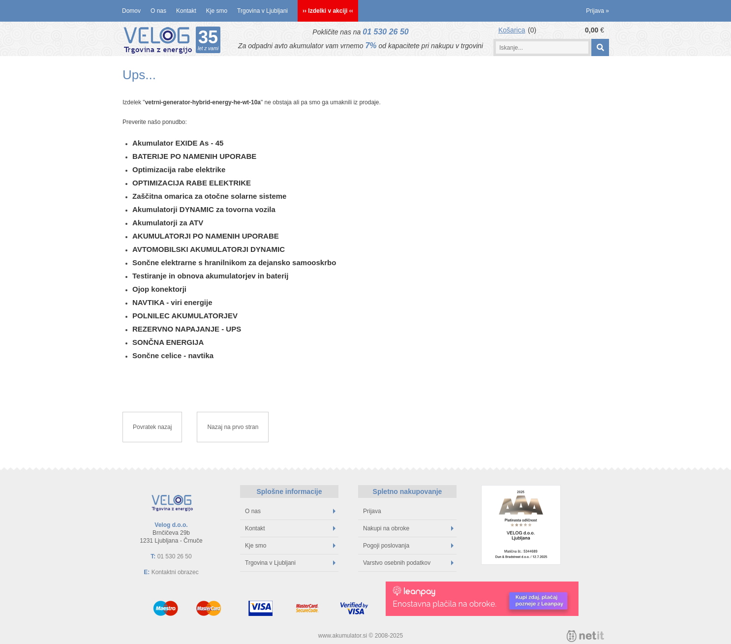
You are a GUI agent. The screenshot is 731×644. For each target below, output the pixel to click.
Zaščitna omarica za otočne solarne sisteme (209, 196)
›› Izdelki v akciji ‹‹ (328, 10)
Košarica (511, 30)
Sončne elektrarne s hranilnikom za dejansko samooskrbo (234, 262)
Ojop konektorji (159, 289)
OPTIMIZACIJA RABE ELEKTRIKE (191, 183)
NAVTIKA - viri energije (172, 302)
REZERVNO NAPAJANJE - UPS (186, 329)
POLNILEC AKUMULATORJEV (185, 315)
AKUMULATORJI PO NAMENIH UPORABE (205, 236)
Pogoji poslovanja (408, 545)
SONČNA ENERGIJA (168, 342)
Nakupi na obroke (408, 528)
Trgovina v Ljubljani (262, 10)
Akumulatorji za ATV (167, 222)
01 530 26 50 (385, 32)
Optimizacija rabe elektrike (178, 169)
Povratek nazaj (152, 427)
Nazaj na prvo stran (232, 427)
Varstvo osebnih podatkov (408, 562)
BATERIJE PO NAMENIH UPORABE (194, 156)
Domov (131, 10)
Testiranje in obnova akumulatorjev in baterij (210, 276)
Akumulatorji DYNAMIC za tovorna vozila (203, 209)
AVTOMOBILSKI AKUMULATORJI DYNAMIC (208, 249)
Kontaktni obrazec (175, 572)
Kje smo (216, 10)
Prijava (597, 11)
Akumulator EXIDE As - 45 (177, 143)
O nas (158, 10)
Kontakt (186, 10)
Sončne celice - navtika (172, 355)
